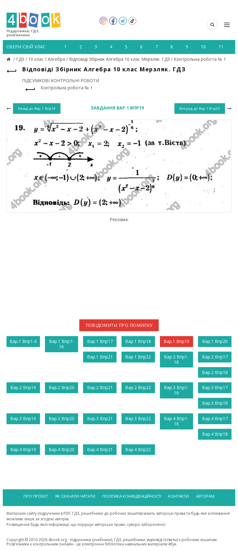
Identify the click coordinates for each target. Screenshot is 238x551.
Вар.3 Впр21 (100, 418)
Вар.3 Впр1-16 (176, 390)
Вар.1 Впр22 (138, 357)
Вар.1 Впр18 (138, 341)
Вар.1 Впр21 (100, 357)
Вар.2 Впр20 (61, 387)
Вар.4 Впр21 (100, 449)
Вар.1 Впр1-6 (23, 341)
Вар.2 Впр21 (100, 387)
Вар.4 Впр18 (215, 434)
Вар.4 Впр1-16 (176, 421)
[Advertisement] (119, 265)
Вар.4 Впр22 (138, 449)
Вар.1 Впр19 (176, 341)
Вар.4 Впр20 (61, 449)
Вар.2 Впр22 (138, 387)
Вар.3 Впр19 (23, 418)
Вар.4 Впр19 (23, 449)
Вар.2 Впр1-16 (176, 359)
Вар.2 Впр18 (215, 372)
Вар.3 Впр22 (138, 418)
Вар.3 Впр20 (61, 418)
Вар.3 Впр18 (215, 403)
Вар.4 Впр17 (215, 418)
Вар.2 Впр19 (23, 387)
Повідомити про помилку (119, 325)
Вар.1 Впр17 (100, 341)
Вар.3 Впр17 (215, 387)
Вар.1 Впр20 (215, 341)
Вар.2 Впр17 (215, 357)
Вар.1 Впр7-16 (61, 343)
